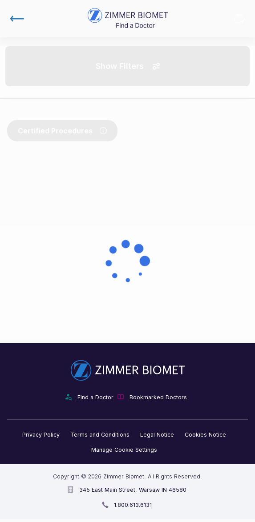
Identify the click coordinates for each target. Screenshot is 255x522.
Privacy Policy (41, 434)
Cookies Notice (205, 434)
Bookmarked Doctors (240, 18)
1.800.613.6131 (133, 505)
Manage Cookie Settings (124, 449)
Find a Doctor (95, 397)
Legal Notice (157, 434)
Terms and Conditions (100, 434)
